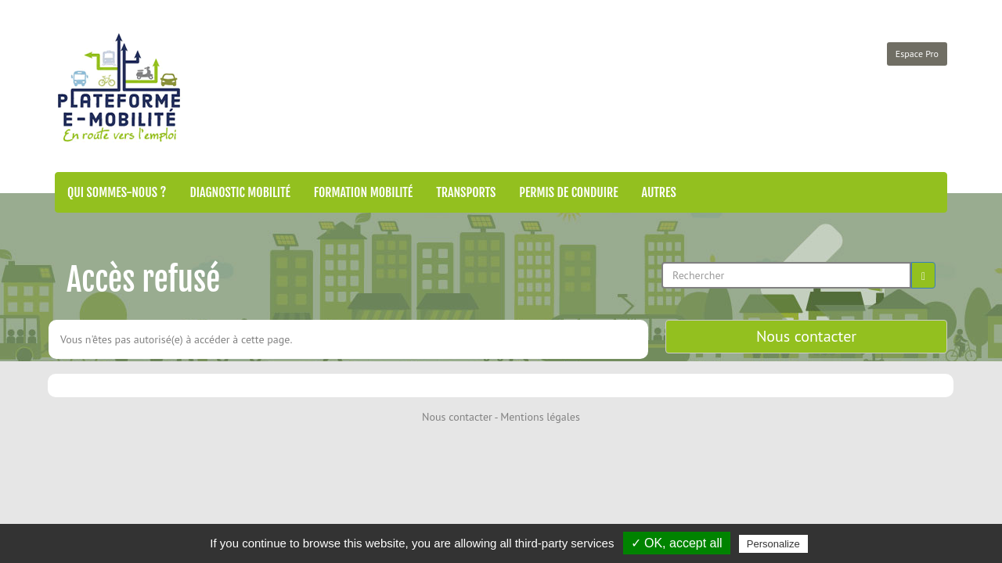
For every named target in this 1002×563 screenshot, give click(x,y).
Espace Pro (917, 53)
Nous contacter (806, 336)
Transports (466, 192)
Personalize (773, 544)
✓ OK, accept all (677, 543)
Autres (659, 192)
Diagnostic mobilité (239, 192)
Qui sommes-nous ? (116, 192)
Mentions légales (540, 417)
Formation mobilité (363, 192)
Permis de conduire (568, 192)
